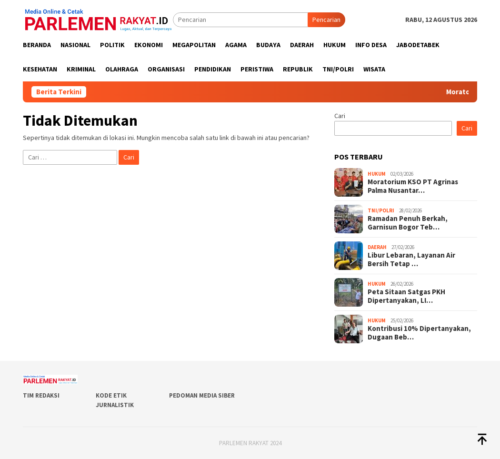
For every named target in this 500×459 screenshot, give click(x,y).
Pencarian (326, 19)
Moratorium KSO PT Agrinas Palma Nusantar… (413, 186)
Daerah (377, 247)
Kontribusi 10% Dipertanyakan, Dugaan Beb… (419, 332)
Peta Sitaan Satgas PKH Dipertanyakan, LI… (406, 296)
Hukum (377, 173)
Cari (339, 115)
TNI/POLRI (381, 210)
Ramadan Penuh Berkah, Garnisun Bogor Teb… (408, 222)
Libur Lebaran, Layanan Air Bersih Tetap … (411, 259)
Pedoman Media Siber (202, 395)
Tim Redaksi (41, 395)
